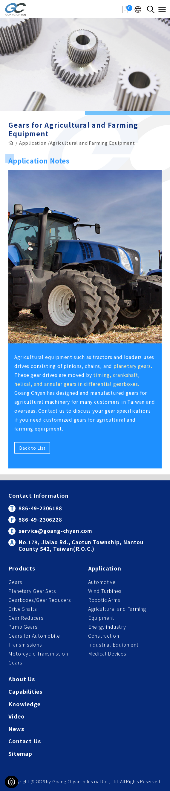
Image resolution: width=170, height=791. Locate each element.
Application (33, 141)
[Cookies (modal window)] (11, 782)
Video (16, 716)
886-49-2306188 (40, 508)
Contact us (51, 410)
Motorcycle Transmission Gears (38, 658)
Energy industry (107, 626)
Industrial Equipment (113, 644)
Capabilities (25, 691)
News (16, 729)
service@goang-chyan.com (55, 530)
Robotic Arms (104, 599)
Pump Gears (22, 626)
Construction (103, 635)
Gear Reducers (25, 617)
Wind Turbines (105, 590)
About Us (21, 679)
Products (21, 568)
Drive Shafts (22, 608)
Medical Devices (107, 653)
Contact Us (24, 741)
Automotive (102, 581)
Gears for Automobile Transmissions (34, 640)
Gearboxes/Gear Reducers (39, 599)
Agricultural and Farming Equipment (117, 613)
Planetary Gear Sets (32, 590)
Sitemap (20, 753)
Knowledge (24, 704)
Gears (15, 581)
